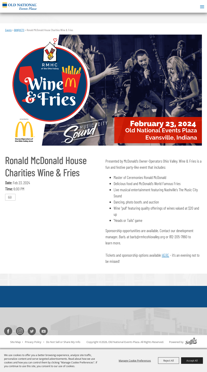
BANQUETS (19, 30)
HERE (165, 255)
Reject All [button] (168, 360)
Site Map (15, 342)
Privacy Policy (33, 342)
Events (8, 30)
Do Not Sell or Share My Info (63, 342)
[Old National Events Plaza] (19, 6)
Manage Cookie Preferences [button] (135, 360)
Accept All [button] (192, 360)
